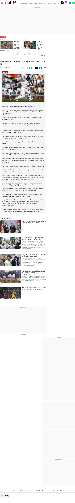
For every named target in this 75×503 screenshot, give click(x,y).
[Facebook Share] (40, 68)
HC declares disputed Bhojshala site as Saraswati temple (34, 275)
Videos (49, 490)
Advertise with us (25, 496)
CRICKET (40, 3)
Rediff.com (17, 496)
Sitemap (47, 496)
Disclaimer (33, 496)
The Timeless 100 (57, 490)
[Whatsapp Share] (32, 68)
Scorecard (31, 106)
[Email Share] (28, 68)
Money (43, 490)
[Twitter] (62, 2)
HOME (22, 3)
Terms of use (64, 496)
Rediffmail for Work (18, 490)
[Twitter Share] (36, 68)
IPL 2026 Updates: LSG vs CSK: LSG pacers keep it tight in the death (34, 288)
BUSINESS (30, 3)
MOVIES (35, 3)
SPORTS (45, 3)
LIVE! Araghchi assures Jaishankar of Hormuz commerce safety (34, 222)
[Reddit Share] (44, 68)
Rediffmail (37, 490)
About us (58, 496)
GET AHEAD (50, 3)
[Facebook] (70, 2)
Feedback (52, 496)
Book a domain (29, 490)
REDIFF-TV (56, 3)
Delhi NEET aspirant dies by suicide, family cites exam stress (34, 260)
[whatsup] (73, 2)
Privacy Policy (40, 496)
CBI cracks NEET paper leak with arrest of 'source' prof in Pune (34, 243)
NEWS (25, 3)
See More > (43, 55)
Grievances (71, 496)
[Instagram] (66, 2)
